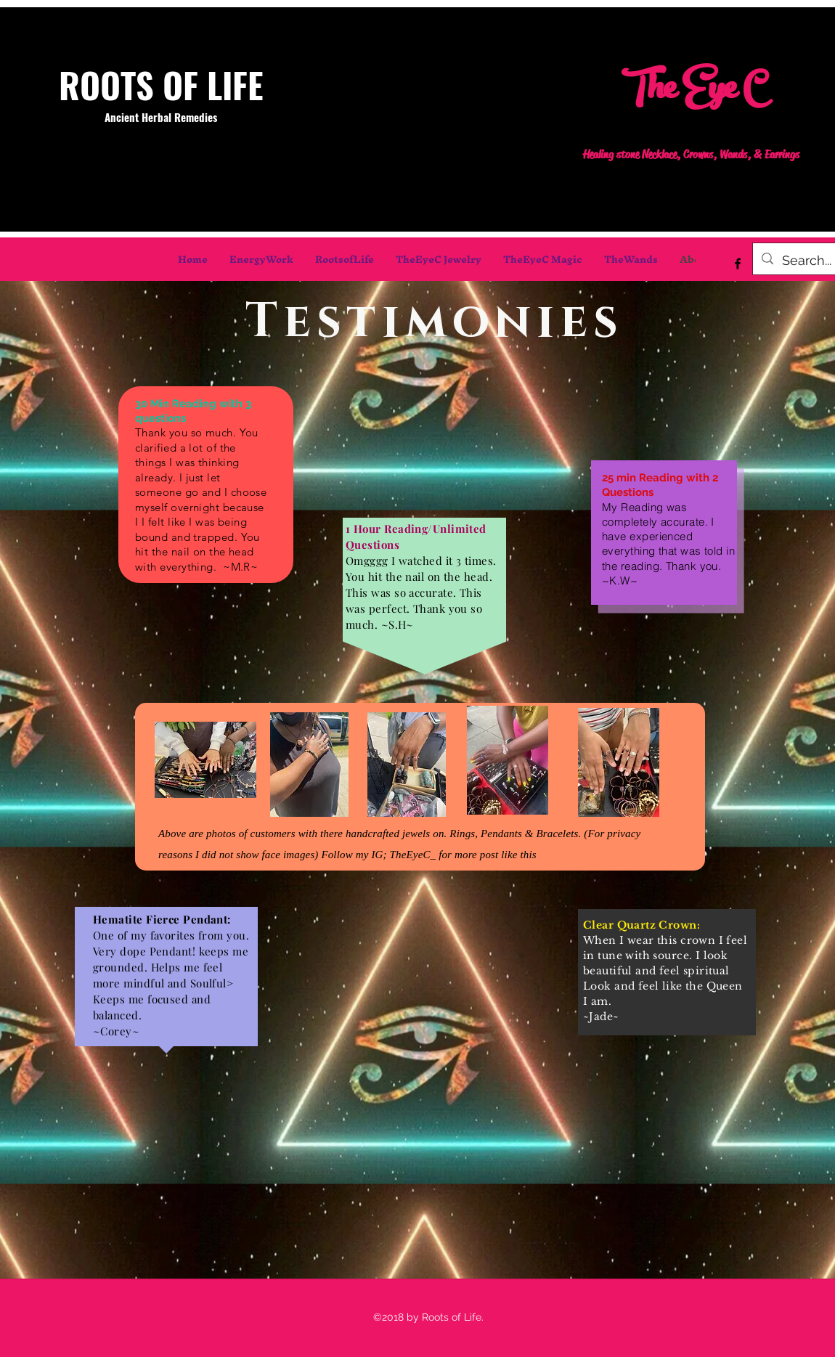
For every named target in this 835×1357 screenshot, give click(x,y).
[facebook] (737, 263)
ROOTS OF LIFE (161, 84)
